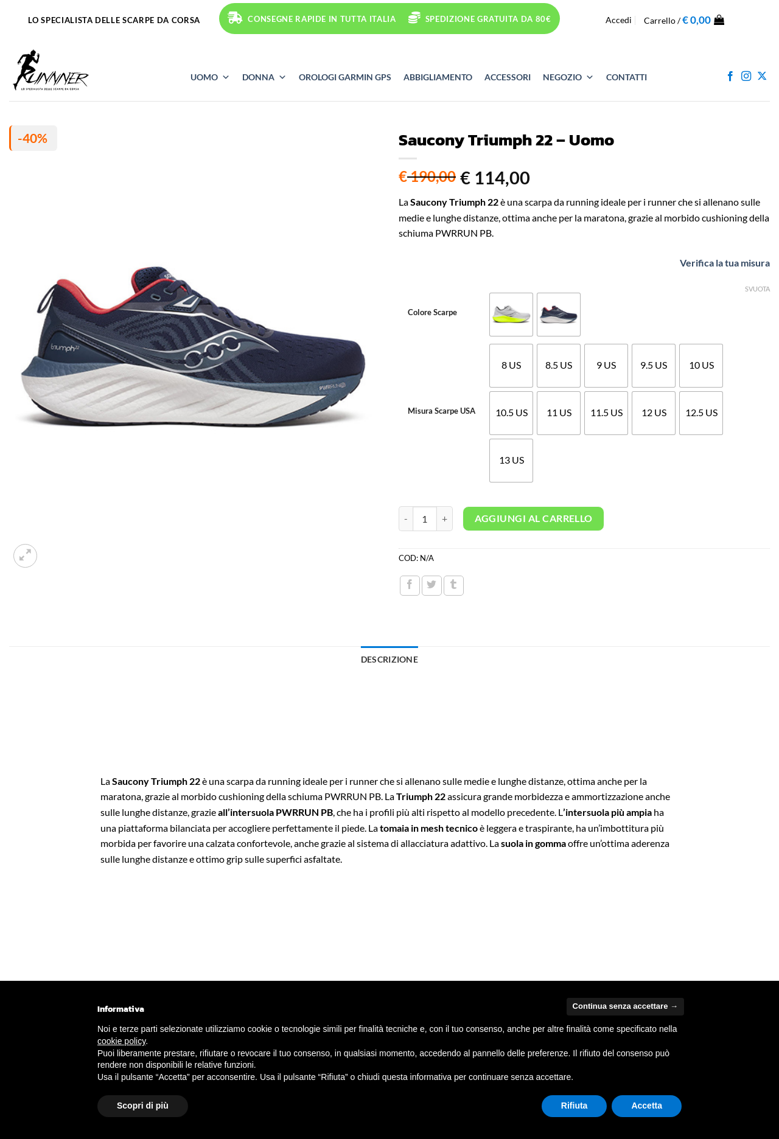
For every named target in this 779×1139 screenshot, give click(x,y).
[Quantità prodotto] (425, 518)
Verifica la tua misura (713, 262)
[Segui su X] (762, 76)
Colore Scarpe (432, 312)
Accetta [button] (646, 1105)
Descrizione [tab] (389, 659)
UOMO (210, 77)
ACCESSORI (507, 77)
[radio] (511, 314)
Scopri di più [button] (143, 1105)
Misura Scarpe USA (441, 411)
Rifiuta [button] (574, 1105)
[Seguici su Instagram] (746, 76)
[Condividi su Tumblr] (454, 586)
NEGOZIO (568, 77)
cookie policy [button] (121, 1041)
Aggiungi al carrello (534, 518)
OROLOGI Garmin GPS (345, 77)
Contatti (626, 77)
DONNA (264, 77)
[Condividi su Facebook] (410, 586)
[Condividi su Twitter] (432, 586)
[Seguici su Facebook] (730, 76)
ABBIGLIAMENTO (437, 77)
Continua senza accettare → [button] (625, 1006)
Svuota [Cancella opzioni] (757, 289)
